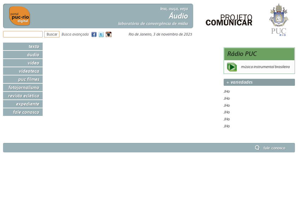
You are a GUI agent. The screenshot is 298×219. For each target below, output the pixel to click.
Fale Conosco (26, 112)
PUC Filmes (28, 79)
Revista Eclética (23, 95)
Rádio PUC (242, 54)
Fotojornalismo (24, 87)
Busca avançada (75, 34)
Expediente (27, 103)
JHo (227, 91)
